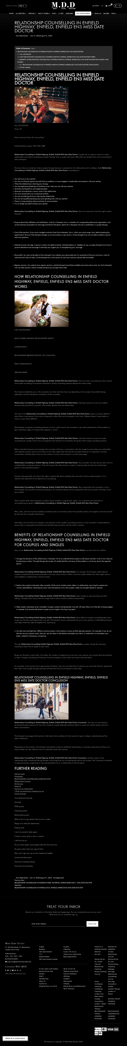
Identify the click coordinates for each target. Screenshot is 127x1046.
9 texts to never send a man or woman (29, 836)
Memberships (44, 979)
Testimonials (68, 981)
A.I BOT (60, 13)
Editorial (18, 786)
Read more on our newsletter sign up (64, 914)
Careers (42, 974)
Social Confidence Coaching (99, 984)
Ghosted (18, 802)
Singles (41, 947)
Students (67, 979)
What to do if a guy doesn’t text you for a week (32, 819)
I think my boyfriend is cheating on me (29, 791)
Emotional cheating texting (25, 862)
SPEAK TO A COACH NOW (15, 1038)
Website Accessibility (71, 971)
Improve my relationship (24, 789)
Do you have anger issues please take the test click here (36, 845)
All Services (19, 784)
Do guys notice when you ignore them (29, 849)
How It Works (44, 13)
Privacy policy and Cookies (48, 969)
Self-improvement (45, 952)
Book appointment (70, 957)
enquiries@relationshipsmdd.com (18, 962)
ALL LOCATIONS (21, 125)
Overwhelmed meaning (23, 798)
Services (98, 954)
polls (113, 13)
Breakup (42, 949)
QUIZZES (106, 13)
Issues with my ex (70, 952)
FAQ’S (54, 13)
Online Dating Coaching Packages (113, 966)
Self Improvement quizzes (48, 959)
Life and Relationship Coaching (99, 966)
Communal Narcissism (23, 857)
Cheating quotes (21, 811)
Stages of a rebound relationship (27, 823)
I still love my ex (21, 840)
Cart (108, 6)
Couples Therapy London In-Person (114, 991)
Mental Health (44, 957)
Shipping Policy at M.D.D (48, 986)
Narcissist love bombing (24, 866)
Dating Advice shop (46, 971)
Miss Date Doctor (22, 36)
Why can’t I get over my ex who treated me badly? (34, 853)
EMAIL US (98, 13)
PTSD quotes (19, 806)
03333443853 (11, 959)
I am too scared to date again (26, 832)
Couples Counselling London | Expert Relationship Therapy (100, 1004)
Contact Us (43, 984)
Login (96, 5)
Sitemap (66, 984)
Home (11, 13)
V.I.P (40, 954)
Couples (66, 947)
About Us (42, 981)
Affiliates (67, 976)
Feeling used (19, 828)
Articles (111, 952)
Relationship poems (22, 815)
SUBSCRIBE (69, 13)
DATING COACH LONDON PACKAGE (114, 1001)
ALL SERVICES (21, 13)
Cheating (67, 949)
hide (33, 48)
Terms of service (69, 969)
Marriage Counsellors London (112, 984)
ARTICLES (32, 13)
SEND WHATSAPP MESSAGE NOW (15, 973)
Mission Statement (70, 974)
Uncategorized (58, 878)
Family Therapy (20, 794)
